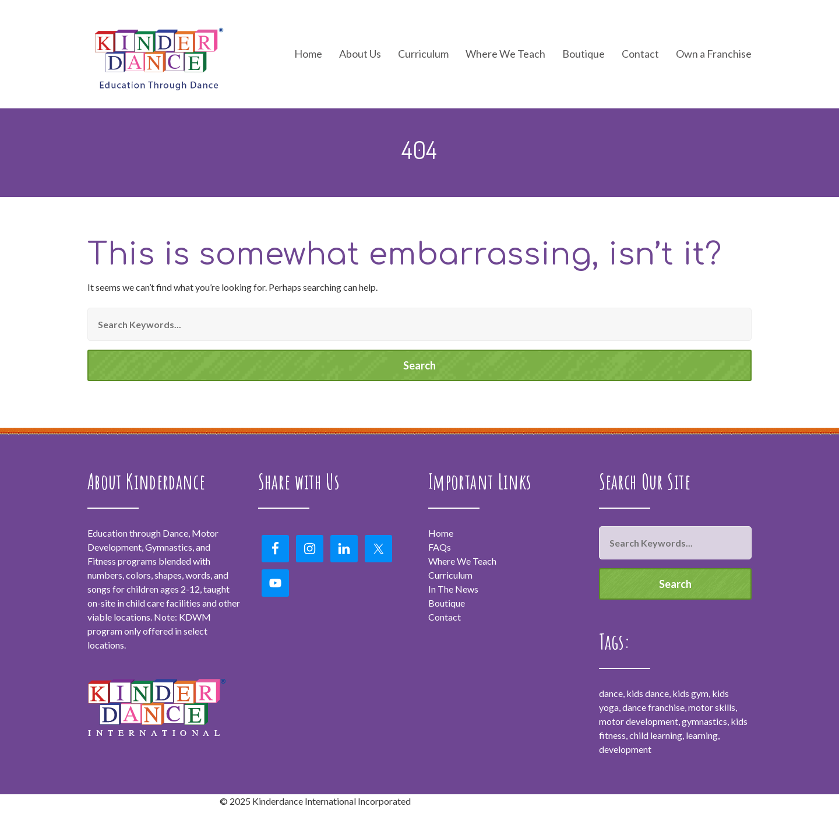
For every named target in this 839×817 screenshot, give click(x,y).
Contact (640, 54)
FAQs (439, 546)
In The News (453, 588)
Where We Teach (505, 54)
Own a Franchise (714, 54)
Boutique (583, 54)
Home (308, 54)
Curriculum (423, 54)
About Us (360, 54)
